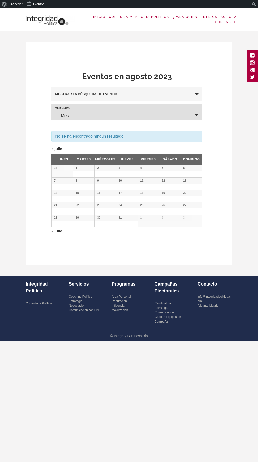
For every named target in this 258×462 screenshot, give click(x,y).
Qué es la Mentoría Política (139, 17)
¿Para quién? (186, 17)
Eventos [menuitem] (35, 3)
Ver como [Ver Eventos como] (62, 107)
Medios (210, 17)
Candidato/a (163, 424)
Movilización (120, 431)
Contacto (226, 22)
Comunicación (164, 433)
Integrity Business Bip (131, 457)
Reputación (119, 422)
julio (56, 149)
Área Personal (121, 417)
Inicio (99, 17)
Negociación (77, 426)
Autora (229, 17)
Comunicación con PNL (84, 431)
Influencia (118, 426)
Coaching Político (80, 417)
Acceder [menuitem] (17, 4)
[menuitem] (4, 4)
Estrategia (75, 422)
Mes (62, 115)
